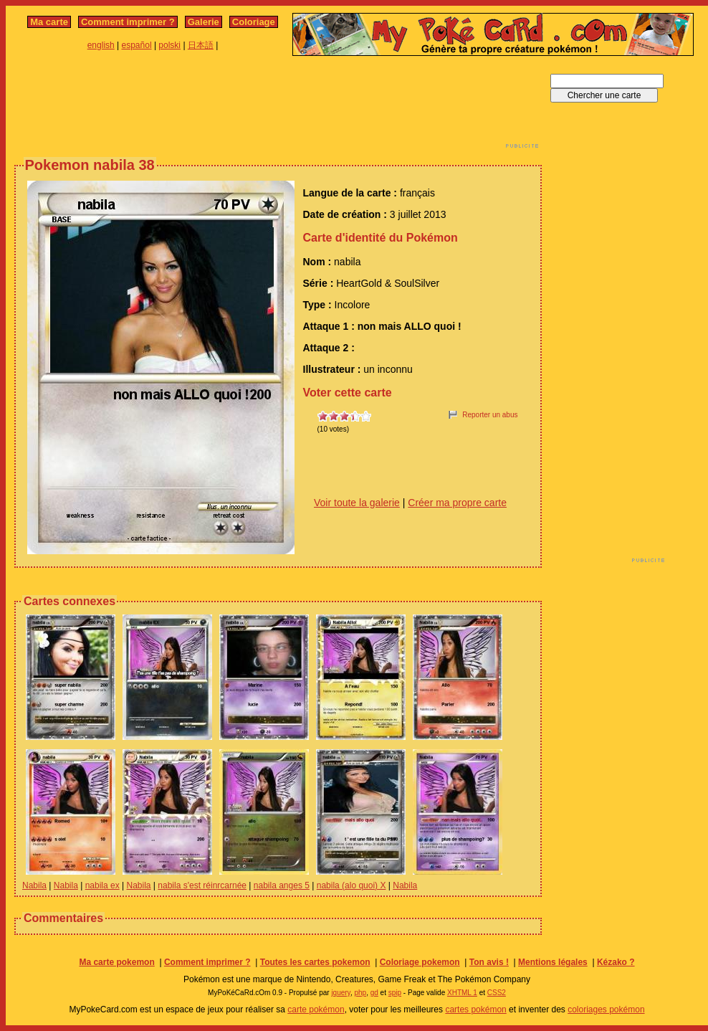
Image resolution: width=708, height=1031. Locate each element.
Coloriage (253, 21)
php (360, 993)
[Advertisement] (278, 106)
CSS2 (496, 993)
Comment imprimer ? (128, 21)
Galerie (203, 21)
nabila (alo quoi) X (351, 885)
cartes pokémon (475, 1009)
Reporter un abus (489, 415)
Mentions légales (553, 962)
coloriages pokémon (606, 1009)
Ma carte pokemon (116, 962)
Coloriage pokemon (420, 962)
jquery (340, 993)
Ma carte (49, 21)
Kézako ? (616, 962)
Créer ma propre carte (457, 502)
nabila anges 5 (282, 885)
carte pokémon (315, 1009)
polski (169, 45)
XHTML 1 (462, 993)
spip (394, 993)
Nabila (34, 885)
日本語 (201, 45)
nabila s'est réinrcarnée (202, 885)
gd (374, 993)
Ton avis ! (489, 962)
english (101, 45)
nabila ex (102, 885)
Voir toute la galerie (357, 502)
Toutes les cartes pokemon (315, 962)
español (137, 45)
